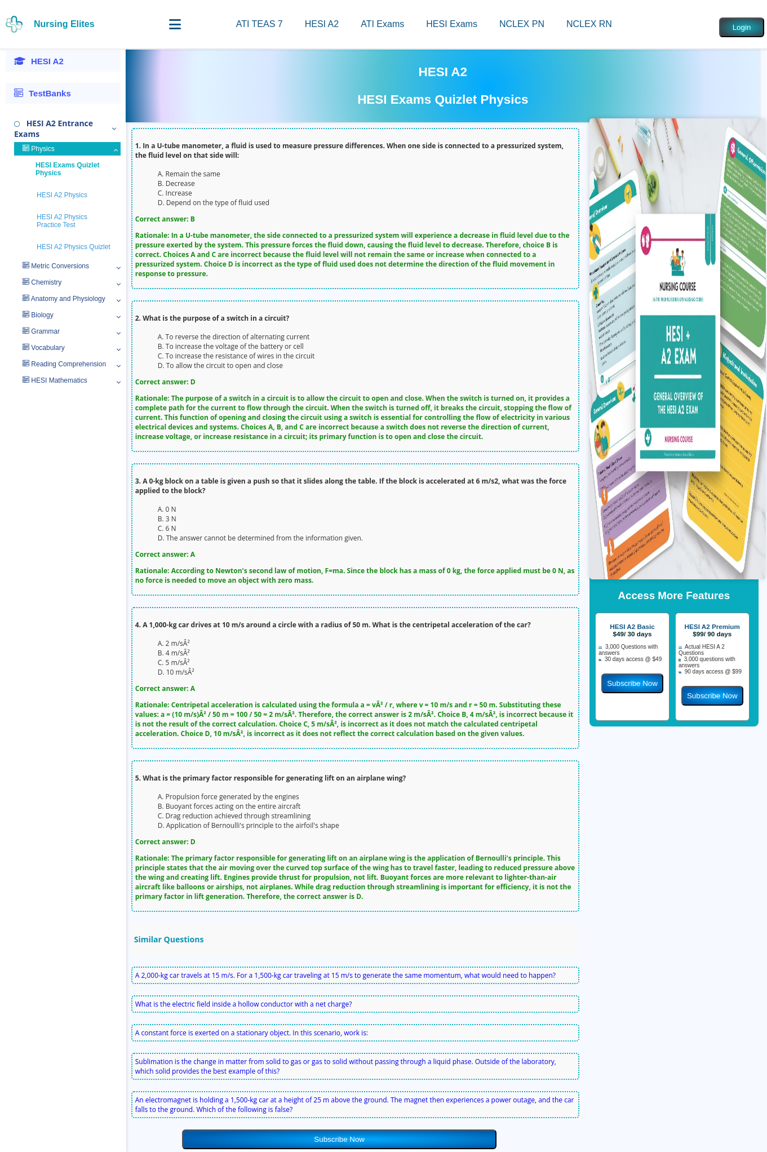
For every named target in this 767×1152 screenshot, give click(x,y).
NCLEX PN (521, 24)
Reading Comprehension (64, 364)
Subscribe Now (339, 1139)
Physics (39, 149)
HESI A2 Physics (62, 195)
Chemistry (42, 282)
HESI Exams (451, 24)
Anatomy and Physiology (64, 299)
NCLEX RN (589, 24)
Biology (38, 315)
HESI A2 (322, 24)
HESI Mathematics (55, 380)
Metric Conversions (56, 266)
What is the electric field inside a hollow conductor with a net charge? (243, 1004)
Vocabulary (44, 348)
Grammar (41, 331)
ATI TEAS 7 (259, 24)
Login (742, 27)
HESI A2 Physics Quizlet (73, 247)
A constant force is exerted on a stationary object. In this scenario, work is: (251, 1033)
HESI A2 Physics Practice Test (62, 221)
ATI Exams (382, 24)
